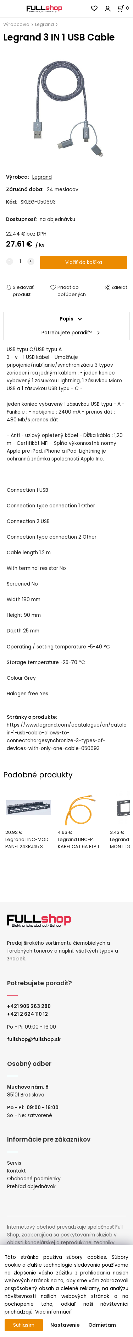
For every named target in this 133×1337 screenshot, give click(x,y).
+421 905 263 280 (29, 1006)
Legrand (44, 24)
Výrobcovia (16, 24)
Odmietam (102, 1325)
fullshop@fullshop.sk (34, 1039)
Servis (14, 1163)
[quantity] (20, 261)
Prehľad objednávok (31, 1186)
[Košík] (125, 8)
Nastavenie (64, 1325)
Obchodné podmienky (34, 1178)
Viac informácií (53, 1312)
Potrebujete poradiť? (66, 332)
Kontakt (16, 1171)
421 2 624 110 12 (29, 1014)
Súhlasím (23, 1325)
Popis (66, 319)
